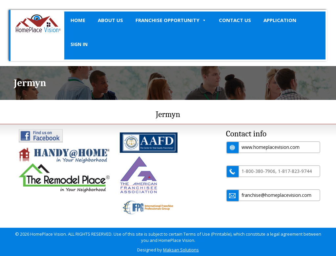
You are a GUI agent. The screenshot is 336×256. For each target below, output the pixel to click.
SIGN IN (79, 44)
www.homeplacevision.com (271, 147)
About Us (110, 20)
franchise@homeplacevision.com (276, 195)
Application (279, 20)
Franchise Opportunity (171, 20)
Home (78, 20)
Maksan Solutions (181, 250)
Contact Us (235, 20)
